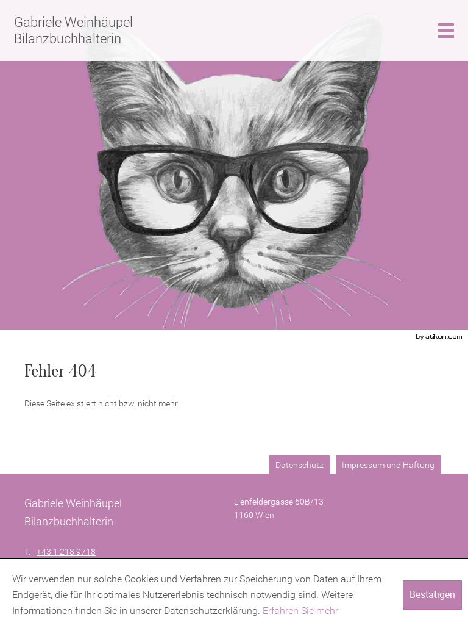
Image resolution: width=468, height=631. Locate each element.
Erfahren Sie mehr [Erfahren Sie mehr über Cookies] (300, 610)
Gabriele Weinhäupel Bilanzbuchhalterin (73, 30)
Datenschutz (299, 465)
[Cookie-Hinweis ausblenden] (432, 595)
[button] (446, 30)
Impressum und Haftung (388, 465)
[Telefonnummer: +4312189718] (66, 552)
